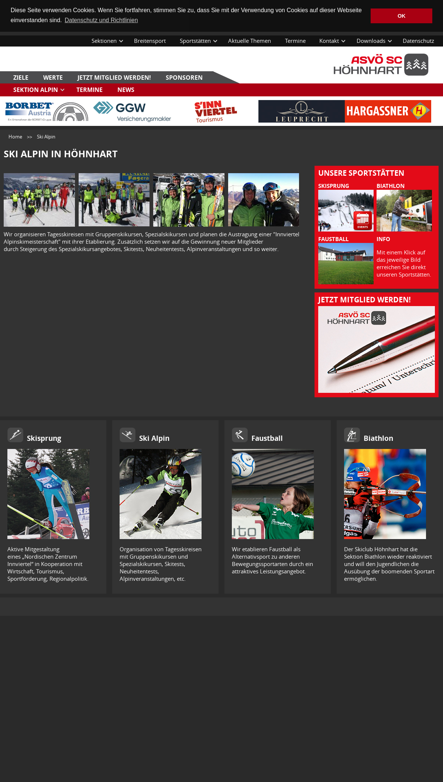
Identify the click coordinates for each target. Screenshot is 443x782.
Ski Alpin (154, 438)
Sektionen (104, 40)
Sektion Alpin (35, 89)
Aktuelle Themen (249, 40)
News (125, 89)
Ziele (20, 77)
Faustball (267, 438)
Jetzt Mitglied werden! (114, 77)
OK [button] (402, 16)
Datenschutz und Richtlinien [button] (101, 20)
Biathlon (378, 438)
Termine (295, 40)
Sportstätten (195, 40)
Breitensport (150, 40)
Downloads (371, 40)
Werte (53, 77)
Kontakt (329, 40)
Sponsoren (184, 77)
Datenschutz (418, 40)
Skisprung (44, 438)
